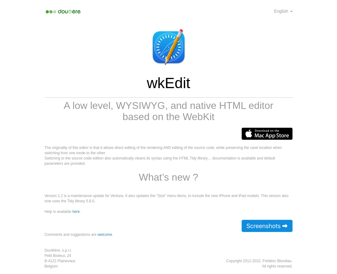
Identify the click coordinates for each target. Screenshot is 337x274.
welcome (105, 234)
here (76, 211)
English (283, 11)
